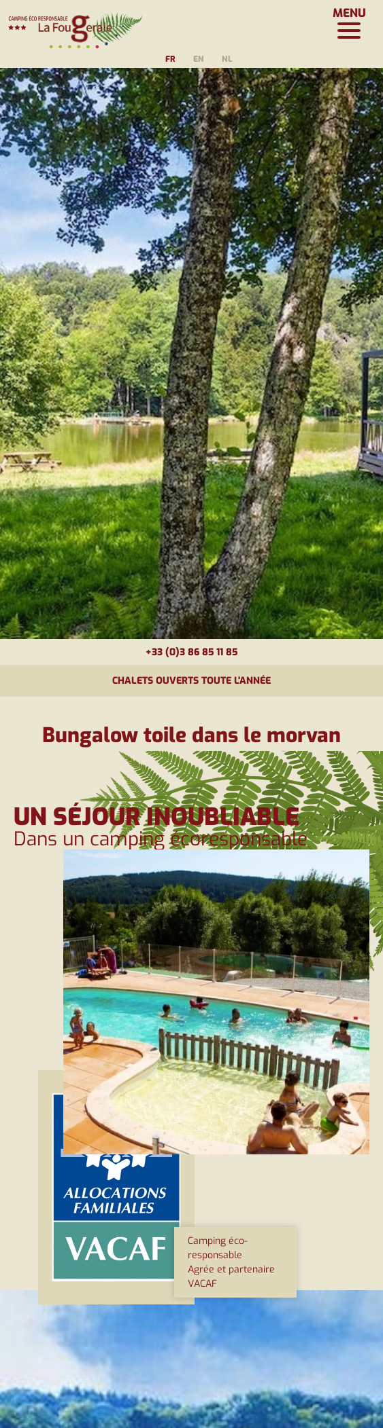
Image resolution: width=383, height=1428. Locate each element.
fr (170, 59)
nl (227, 59)
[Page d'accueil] (75, 24)
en (198, 59)
